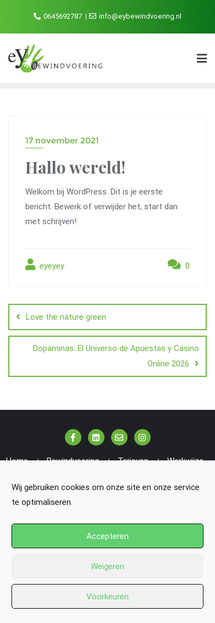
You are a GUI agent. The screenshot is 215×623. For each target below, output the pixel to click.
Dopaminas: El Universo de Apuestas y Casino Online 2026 (116, 356)
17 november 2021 (62, 140)
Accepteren (107, 536)
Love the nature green (66, 317)
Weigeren (107, 566)
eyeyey (44, 265)
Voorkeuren (107, 597)
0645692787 (59, 16)
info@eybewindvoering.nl (135, 16)
